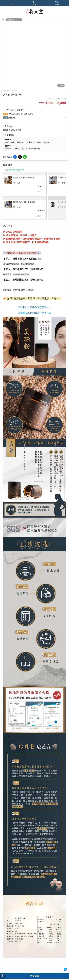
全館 (5, 114)
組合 (5, 118)
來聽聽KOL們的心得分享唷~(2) (34, 313)
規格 (5, 130)
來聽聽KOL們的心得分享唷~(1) (34, 307)
